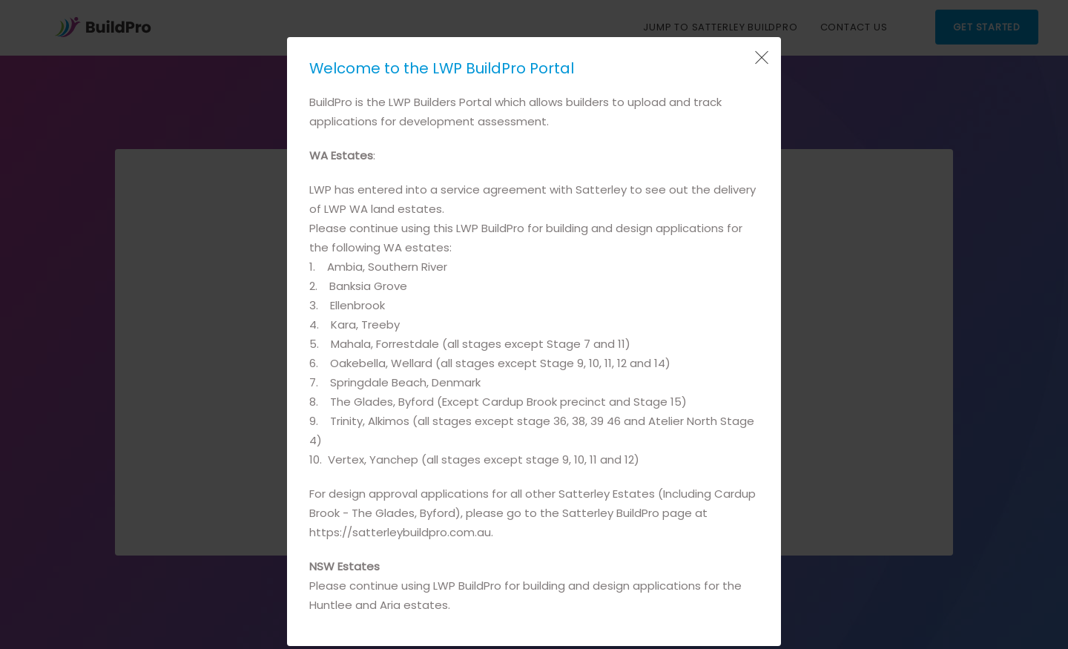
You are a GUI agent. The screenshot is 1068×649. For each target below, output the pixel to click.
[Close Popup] (760, 58)
